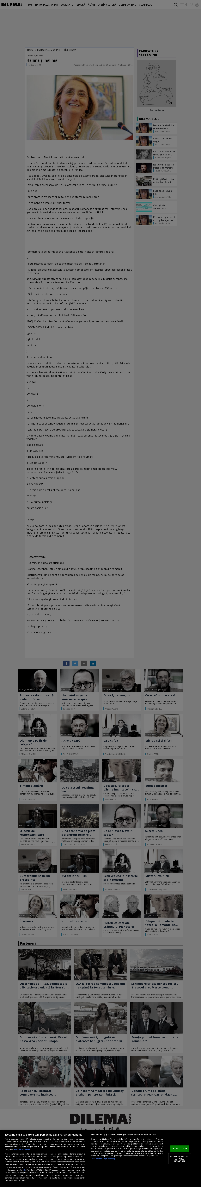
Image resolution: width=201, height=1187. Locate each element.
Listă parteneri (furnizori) (103, 1159)
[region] (100, 1158)
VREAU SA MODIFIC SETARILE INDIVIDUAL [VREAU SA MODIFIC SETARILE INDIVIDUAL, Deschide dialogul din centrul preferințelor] (179, 1158)
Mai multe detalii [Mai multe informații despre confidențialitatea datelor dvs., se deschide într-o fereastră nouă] (22, 1149)
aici (23, 1169)
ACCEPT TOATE (179, 1148)
